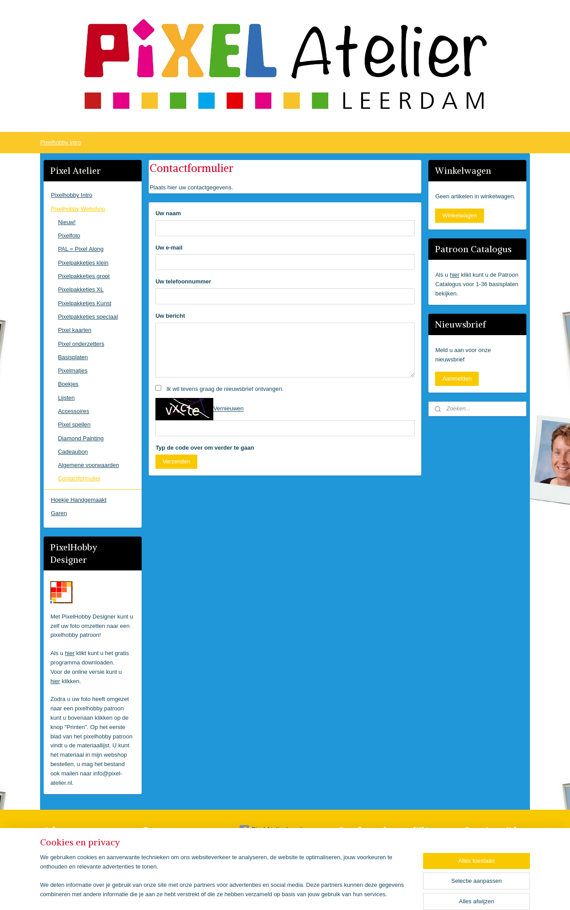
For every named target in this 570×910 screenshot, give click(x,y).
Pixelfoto (69, 235)
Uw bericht (170, 315)
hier (70, 653)
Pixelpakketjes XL (81, 289)
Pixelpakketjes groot (84, 276)
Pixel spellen (74, 424)
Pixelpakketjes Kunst (84, 303)
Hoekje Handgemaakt (78, 499)
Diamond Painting (81, 438)
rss (281, 893)
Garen (59, 513)
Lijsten (66, 397)
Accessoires (73, 411)
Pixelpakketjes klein (83, 262)
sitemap (265, 893)
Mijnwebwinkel (379, 893)
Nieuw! (67, 222)
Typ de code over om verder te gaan (204, 447)
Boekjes (68, 384)
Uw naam (168, 213)
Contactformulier (79, 478)
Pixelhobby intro (60, 142)
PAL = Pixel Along (80, 249)
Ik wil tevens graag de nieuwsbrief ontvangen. (224, 388)
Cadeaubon (73, 451)
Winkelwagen (459, 215)
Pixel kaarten (74, 330)
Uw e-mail (169, 247)
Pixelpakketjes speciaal (88, 316)
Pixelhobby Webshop (78, 208)
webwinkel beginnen (311, 893)
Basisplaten (73, 357)
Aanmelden (457, 378)
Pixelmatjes (72, 370)
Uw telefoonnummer (183, 281)
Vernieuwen (228, 409)
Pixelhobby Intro (71, 195)
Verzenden (176, 461)
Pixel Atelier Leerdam (275, 829)
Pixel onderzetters (81, 343)
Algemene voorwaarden (88, 465)
